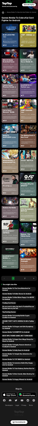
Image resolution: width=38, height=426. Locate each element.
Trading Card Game (9, 303)
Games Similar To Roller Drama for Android (16, 294)
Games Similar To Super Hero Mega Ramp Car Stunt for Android (17, 340)
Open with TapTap (29, 4)
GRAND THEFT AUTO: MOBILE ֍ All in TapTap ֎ (18, 322)
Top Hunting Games (9, 312)
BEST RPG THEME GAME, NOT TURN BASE (17, 336)
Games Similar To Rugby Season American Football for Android (16, 345)
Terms (31, 405)
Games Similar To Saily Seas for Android (15, 350)
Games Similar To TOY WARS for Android (16, 359)
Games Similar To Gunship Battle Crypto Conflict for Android (15, 316)
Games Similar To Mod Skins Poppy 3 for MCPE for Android (18, 298)
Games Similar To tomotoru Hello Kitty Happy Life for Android (17, 364)
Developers (9, 405)
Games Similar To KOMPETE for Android (15, 332)
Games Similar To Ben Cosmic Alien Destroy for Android (18, 375)
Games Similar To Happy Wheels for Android (17, 379)
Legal (17, 405)
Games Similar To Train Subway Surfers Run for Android (18, 369)
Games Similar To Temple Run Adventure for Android (17, 355)
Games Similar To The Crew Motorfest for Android (16, 289)
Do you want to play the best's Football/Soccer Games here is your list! (18, 307)
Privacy (23, 405)
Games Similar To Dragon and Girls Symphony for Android (17, 327)
